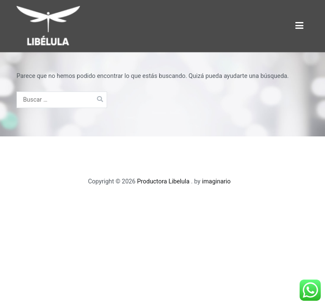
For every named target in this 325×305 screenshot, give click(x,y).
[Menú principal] (299, 25)
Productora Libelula (164, 181)
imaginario (216, 181)
